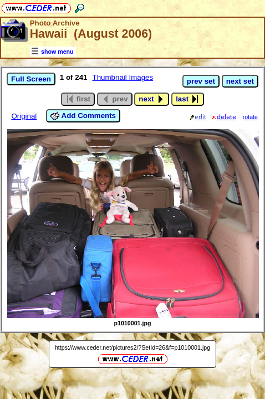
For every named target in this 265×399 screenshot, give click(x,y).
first (77, 99)
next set (240, 81)
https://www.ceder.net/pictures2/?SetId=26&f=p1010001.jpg (132, 347)
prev (114, 99)
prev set (201, 81)
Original (24, 116)
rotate (250, 117)
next (152, 99)
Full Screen (31, 79)
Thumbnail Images (123, 77)
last (188, 99)
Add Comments (83, 115)
